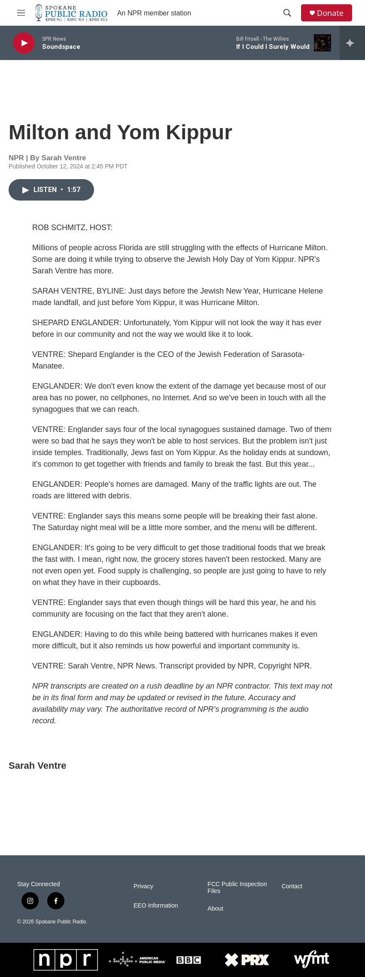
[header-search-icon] (287, 13)
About (215, 908)
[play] (23, 43)
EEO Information (156, 905)
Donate (330, 13)
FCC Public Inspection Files (237, 887)
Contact (292, 886)
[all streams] (352, 43)
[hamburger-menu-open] (21, 12)
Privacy (143, 886)
